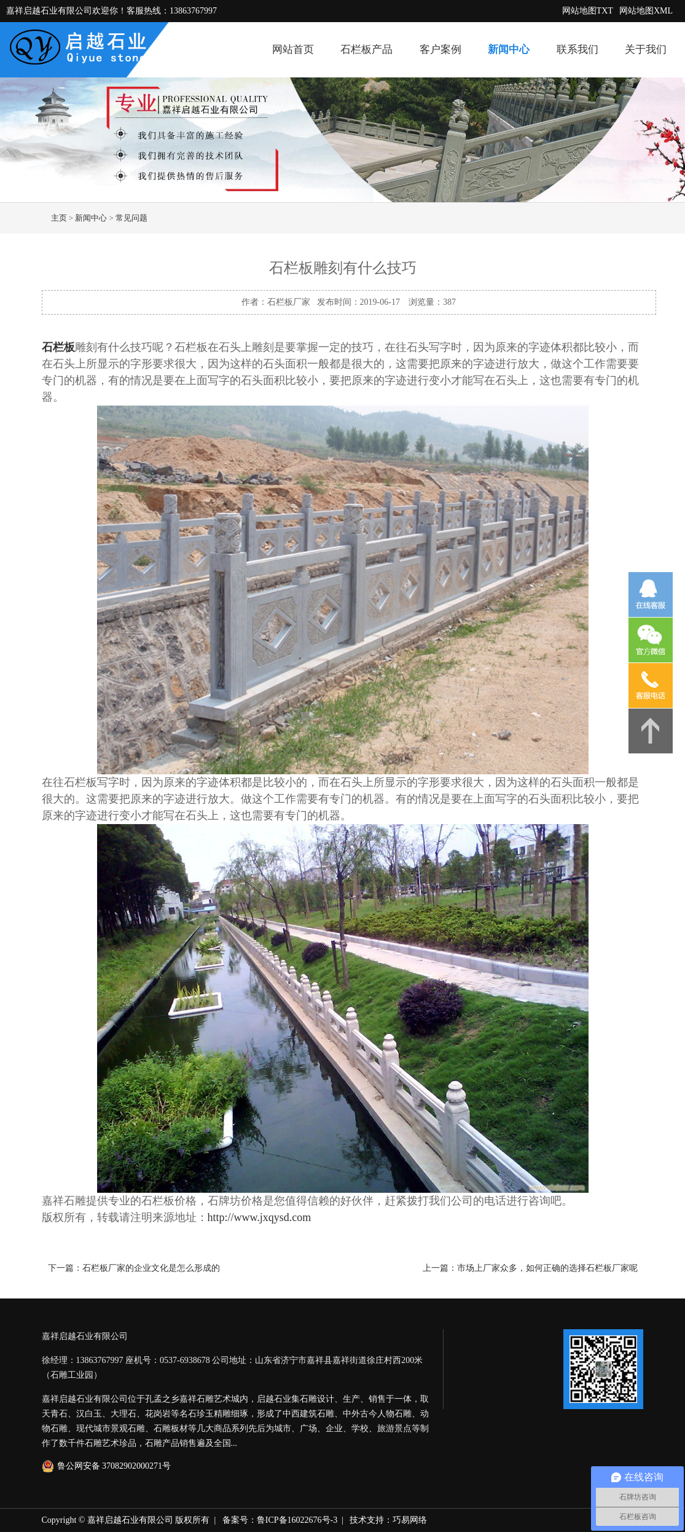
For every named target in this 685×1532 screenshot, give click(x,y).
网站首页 (293, 49)
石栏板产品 (366, 49)
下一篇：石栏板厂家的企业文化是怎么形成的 (134, 1268)
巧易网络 (410, 1520)
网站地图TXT (587, 10)
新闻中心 (509, 49)
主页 (59, 217)
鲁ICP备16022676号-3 (297, 1520)
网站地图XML (646, 10)
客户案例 (440, 49)
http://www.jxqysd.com (259, 1217)
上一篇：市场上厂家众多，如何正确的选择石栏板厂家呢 (530, 1268)
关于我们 (646, 49)
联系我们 (577, 49)
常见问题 (131, 217)
